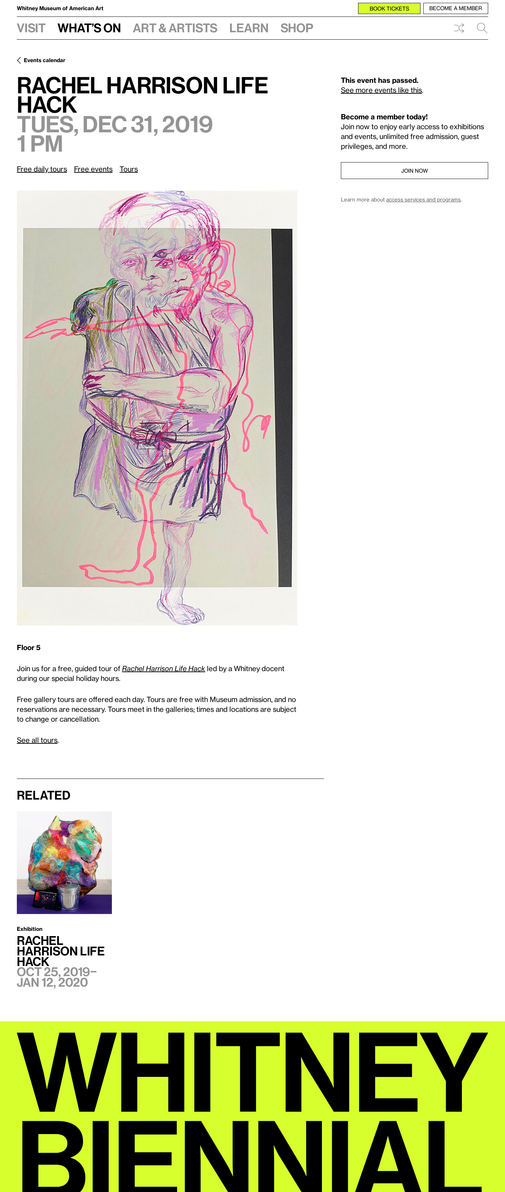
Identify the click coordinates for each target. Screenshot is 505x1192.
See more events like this (381, 90)
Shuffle (459, 28)
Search (482, 28)
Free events (93, 169)
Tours (129, 169)
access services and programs (423, 199)
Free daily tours (42, 169)
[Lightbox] (157, 408)
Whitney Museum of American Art (60, 8)
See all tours (37, 740)
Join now (414, 170)
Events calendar (44, 60)
